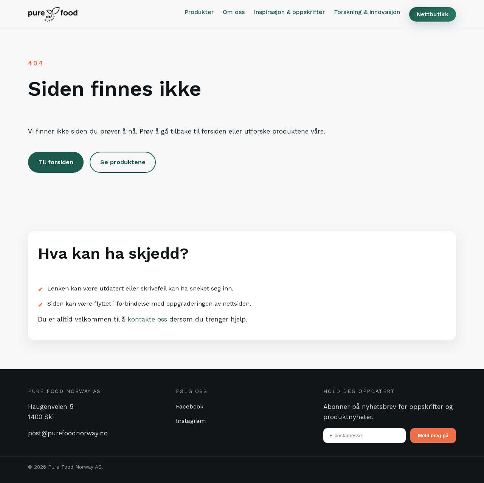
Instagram (191, 420)
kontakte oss (147, 319)
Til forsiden (56, 162)
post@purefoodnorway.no (68, 433)
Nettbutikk (432, 14)
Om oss (234, 12)
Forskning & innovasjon (367, 12)
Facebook (189, 406)
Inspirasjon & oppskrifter (289, 12)
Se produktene (123, 162)
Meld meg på (433, 435)
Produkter (199, 12)
